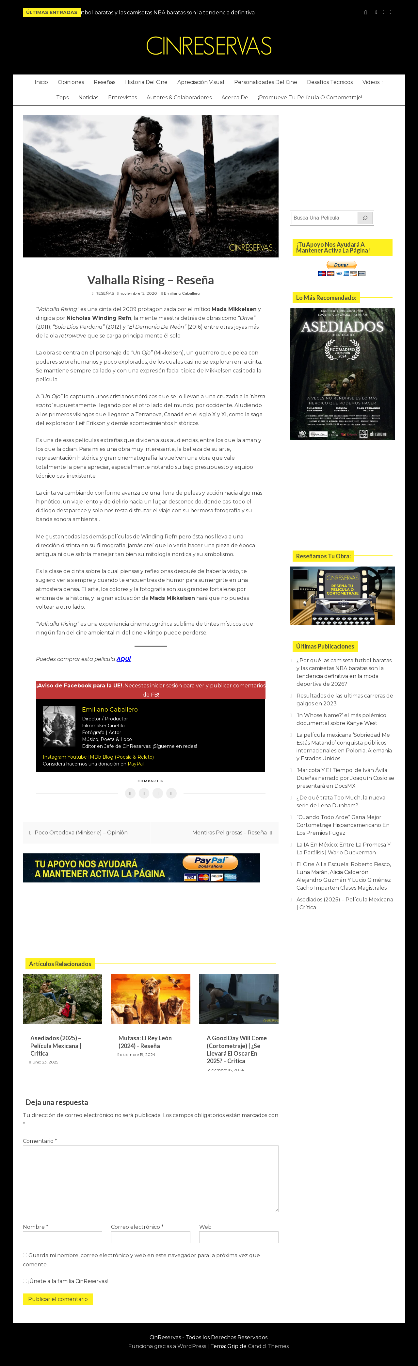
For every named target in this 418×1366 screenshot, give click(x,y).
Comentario (40, 1140)
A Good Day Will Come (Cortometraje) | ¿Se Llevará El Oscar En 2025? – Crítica (237, 1048)
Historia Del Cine (146, 82)
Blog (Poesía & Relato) (128, 756)
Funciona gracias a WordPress (167, 1345)
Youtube (77, 756)
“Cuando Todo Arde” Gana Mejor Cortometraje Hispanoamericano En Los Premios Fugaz (343, 825)
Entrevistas (122, 97)
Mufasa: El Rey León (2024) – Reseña (145, 1040)
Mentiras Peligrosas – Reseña (229, 832)
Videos (370, 82)
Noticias (88, 97)
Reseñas (104, 82)
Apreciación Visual (200, 82)
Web (205, 1226)
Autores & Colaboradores (179, 97)
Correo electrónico (137, 1226)
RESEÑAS (104, 293)
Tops (62, 97)
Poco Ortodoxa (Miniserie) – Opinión (81, 832)
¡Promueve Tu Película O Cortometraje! (310, 97)
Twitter (391, 12)
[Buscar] (365, 218)
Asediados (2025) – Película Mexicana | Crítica (55, 1044)
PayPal (136, 763)
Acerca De (234, 97)
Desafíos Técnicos (330, 82)
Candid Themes (268, 1345)
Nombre (35, 1226)
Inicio (41, 82)
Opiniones (71, 82)
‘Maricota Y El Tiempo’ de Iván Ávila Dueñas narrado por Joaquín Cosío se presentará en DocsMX (345, 778)
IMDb (94, 756)
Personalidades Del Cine (265, 82)
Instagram (376, 12)
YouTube (383, 12)
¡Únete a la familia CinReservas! (65, 1280)
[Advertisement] (151, 920)
